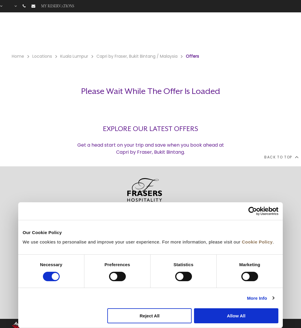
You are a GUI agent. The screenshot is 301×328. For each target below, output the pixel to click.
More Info (257, 298)
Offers (222, 32)
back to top (281, 157)
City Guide (283, 32)
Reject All (150, 315)
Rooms (170, 32)
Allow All (236, 315)
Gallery (243, 32)
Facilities (196, 32)
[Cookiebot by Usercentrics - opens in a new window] (252, 211)
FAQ (261, 32)
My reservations (57, 6)
